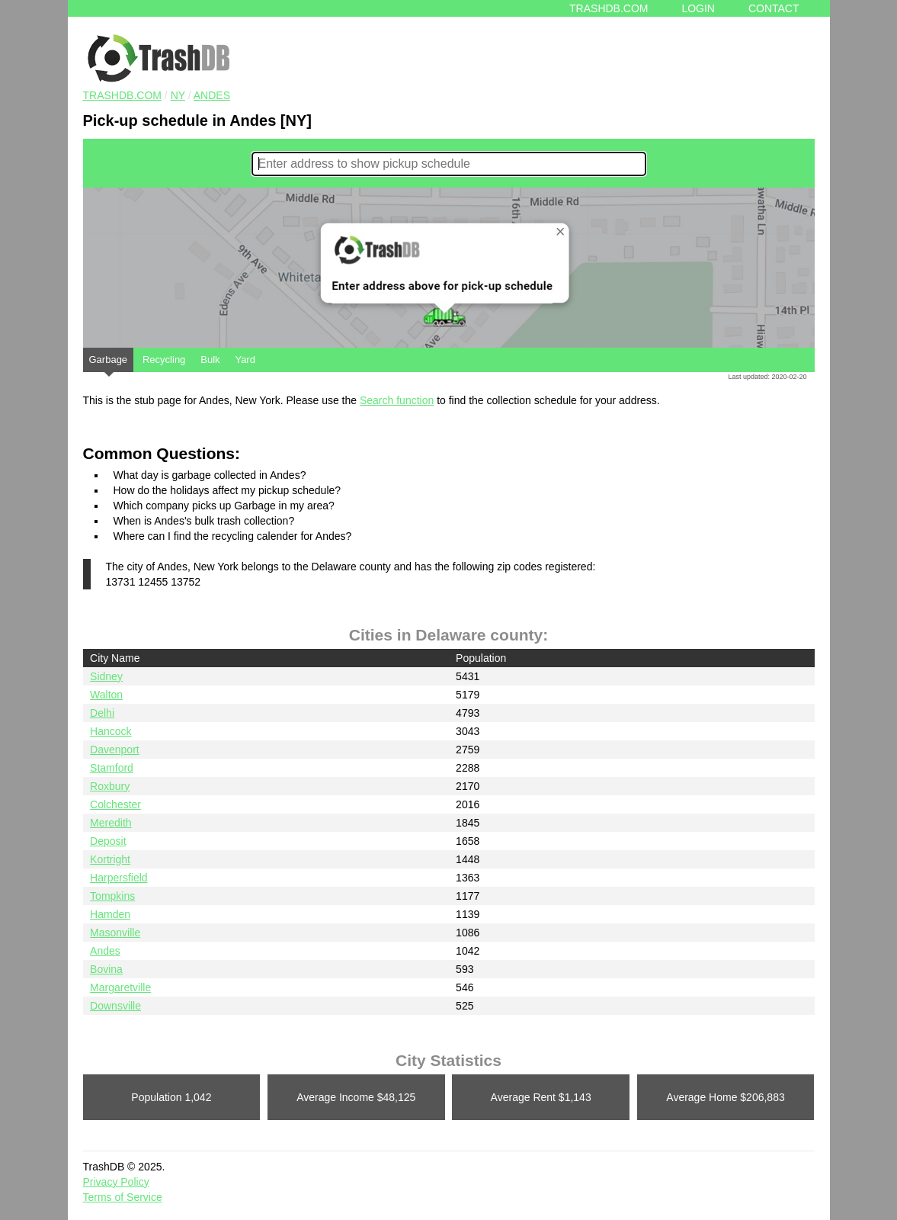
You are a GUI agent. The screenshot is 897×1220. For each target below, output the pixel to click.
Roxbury (110, 786)
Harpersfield (118, 878)
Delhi (102, 713)
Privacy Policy (116, 1182)
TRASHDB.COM (122, 95)
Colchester (115, 804)
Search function (397, 400)
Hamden (110, 914)
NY (178, 95)
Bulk (209, 359)
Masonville (115, 932)
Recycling (164, 359)
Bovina (106, 969)
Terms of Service (122, 1197)
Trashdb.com (608, 8)
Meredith (110, 823)
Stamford (111, 768)
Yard (245, 359)
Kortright (110, 859)
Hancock (110, 731)
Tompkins (112, 896)
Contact (773, 8)
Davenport (114, 749)
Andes (212, 95)
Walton (106, 695)
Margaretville (120, 987)
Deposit (108, 841)
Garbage (108, 363)
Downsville (115, 1006)
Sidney (106, 676)
